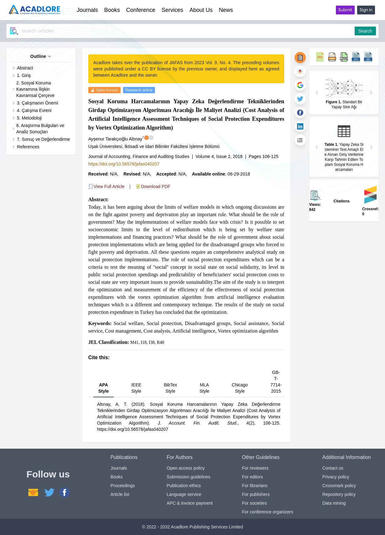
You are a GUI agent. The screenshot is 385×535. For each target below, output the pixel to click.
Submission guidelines (188, 476)
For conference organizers (267, 511)
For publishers (256, 494)
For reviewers (255, 468)
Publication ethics (184, 485)
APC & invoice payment (190, 503)
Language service (184, 494)
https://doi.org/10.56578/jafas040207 (123, 163)
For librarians (255, 485)
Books (116, 476)
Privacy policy (335, 476)
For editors (252, 476)
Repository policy (339, 494)
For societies (254, 503)
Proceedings (122, 485)
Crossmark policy (339, 485)
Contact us (332, 468)
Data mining (334, 503)
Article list (119, 494)
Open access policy (186, 468)
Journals (118, 468)
